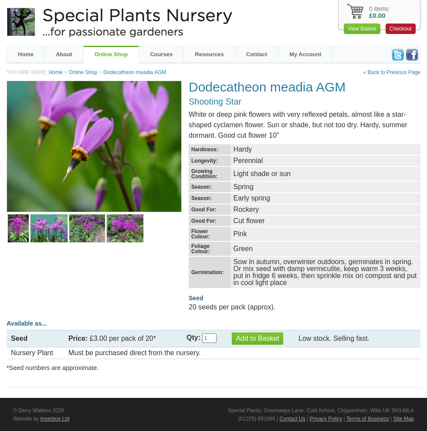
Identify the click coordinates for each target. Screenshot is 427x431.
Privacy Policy (326, 419)
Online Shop (111, 54)
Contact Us (292, 419)
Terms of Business (367, 419)
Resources (209, 54)
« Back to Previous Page (391, 72)
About (64, 54)
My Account (305, 54)
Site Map (403, 419)
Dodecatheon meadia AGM (134, 72)
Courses (161, 54)
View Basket (362, 29)
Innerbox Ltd (54, 419)
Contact (256, 54)
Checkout (401, 29)
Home (26, 54)
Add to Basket (257, 338)
